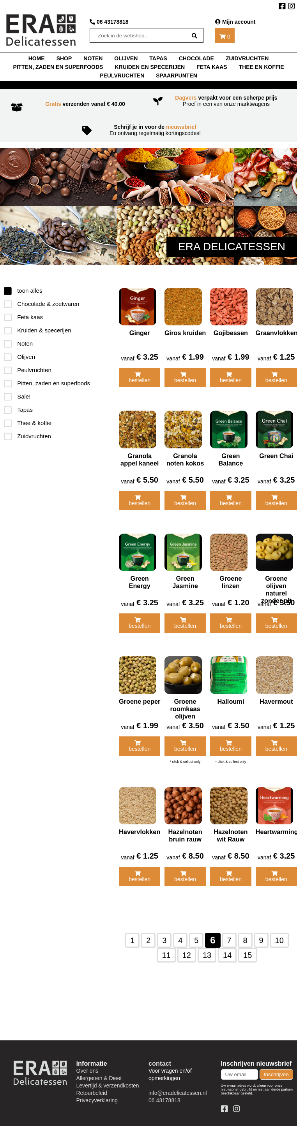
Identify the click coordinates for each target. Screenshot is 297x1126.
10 (279, 936)
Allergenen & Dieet (99, 1074)
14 (227, 951)
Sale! (17, 396)
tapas (158, 58)
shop (64, 58)
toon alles (23, 290)
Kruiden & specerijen (37, 330)
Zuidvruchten (247, 58)
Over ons (87, 1066)
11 (166, 951)
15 (247, 951)
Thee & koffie (27, 423)
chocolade (196, 58)
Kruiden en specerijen (150, 67)
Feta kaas (211, 67)
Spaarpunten (176, 75)
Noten (18, 343)
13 (207, 951)
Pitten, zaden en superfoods (58, 67)
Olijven (126, 58)
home (36, 58)
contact (159, 1059)
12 (186, 951)
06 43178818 (109, 22)
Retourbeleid (91, 1089)
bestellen (139, 377)
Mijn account (235, 22)
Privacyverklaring (97, 1096)
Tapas (18, 409)
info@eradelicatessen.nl (177, 1089)
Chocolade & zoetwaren (41, 303)
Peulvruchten (122, 75)
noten (93, 58)
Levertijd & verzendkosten (107, 1081)
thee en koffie (261, 67)
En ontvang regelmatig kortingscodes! (148, 130)
